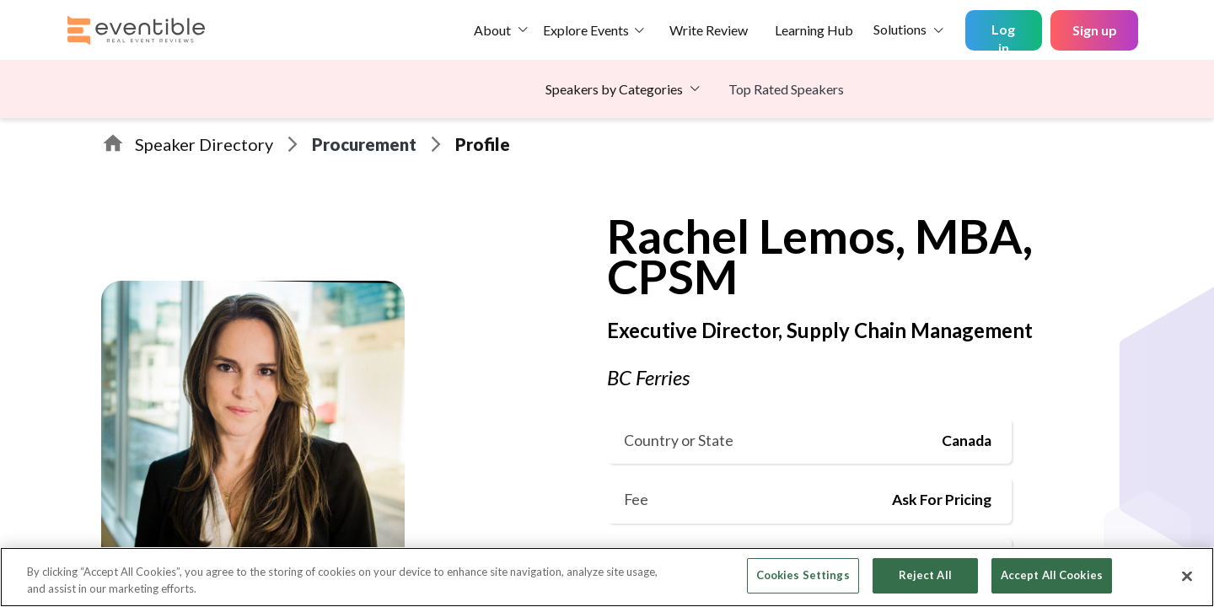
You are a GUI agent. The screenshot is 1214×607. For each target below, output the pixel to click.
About (492, 30)
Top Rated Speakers (786, 89)
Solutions (900, 29)
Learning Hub (814, 30)
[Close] (1187, 575)
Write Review (708, 30)
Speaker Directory (204, 144)
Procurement (364, 144)
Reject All (925, 575)
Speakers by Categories (614, 89)
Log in (1003, 36)
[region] (607, 577)
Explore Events (586, 30)
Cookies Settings (803, 575)
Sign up (1094, 30)
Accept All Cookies (1052, 575)
